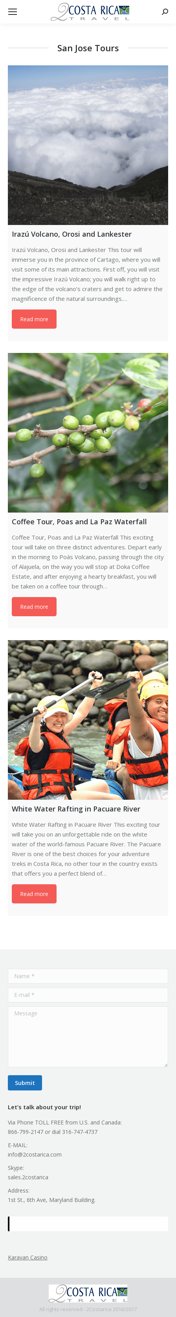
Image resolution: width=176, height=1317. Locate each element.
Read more (34, 319)
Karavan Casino (28, 1257)
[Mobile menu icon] (12, 11)
